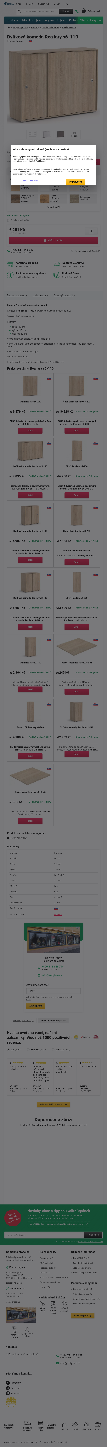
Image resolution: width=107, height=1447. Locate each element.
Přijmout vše (75, 181)
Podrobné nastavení (30, 181)
